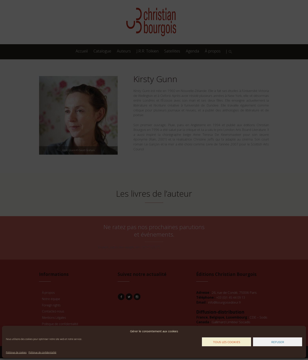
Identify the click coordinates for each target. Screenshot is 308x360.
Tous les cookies (226, 342)
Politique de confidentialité (42, 352)
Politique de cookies (16, 352)
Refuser (277, 342)
